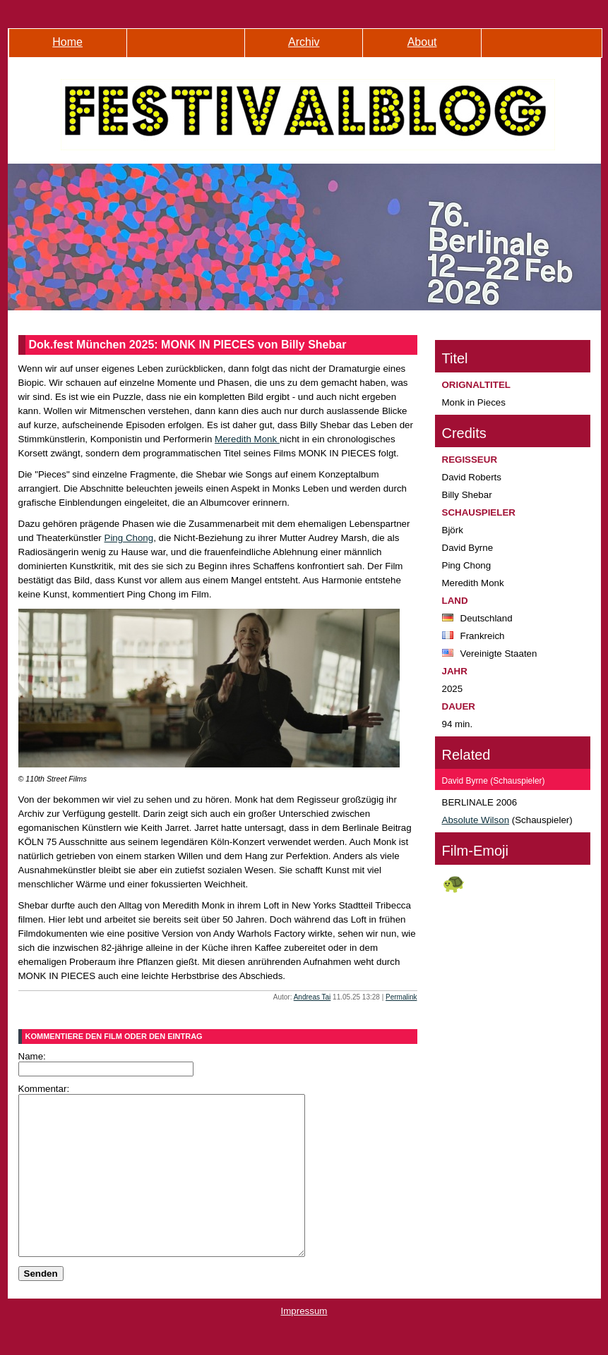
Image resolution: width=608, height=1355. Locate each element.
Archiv (303, 42)
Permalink (401, 997)
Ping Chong (129, 538)
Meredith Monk (247, 439)
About (422, 42)
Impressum (304, 1342)
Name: (32, 1056)
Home (67, 42)
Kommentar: (44, 1088)
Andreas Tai (312, 997)
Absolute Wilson (476, 820)
